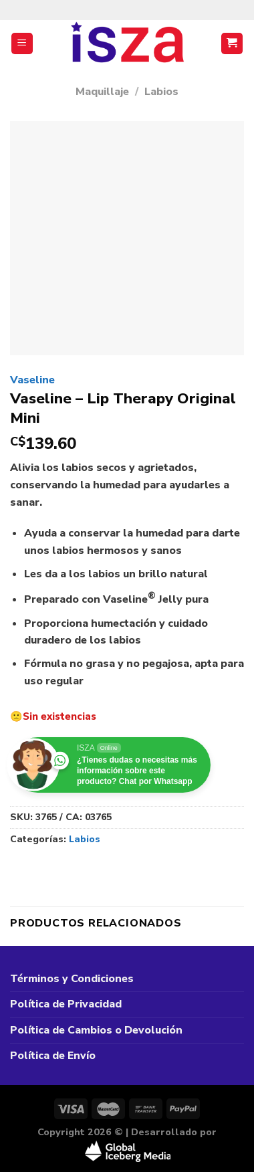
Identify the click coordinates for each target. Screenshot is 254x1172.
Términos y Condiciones (72, 978)
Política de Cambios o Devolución (96, 1030)
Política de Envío (53, 1055)
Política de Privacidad (66, 1004)
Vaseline (32, 380)
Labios (161, 91)
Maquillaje (102, 91)
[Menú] (22, 44)
